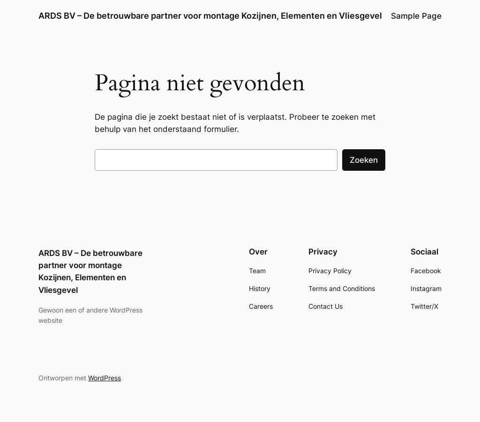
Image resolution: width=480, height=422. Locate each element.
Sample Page (416, 16)
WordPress (104, 378)
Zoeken (364, 160)
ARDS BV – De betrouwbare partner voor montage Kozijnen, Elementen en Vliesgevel (210, 16)
